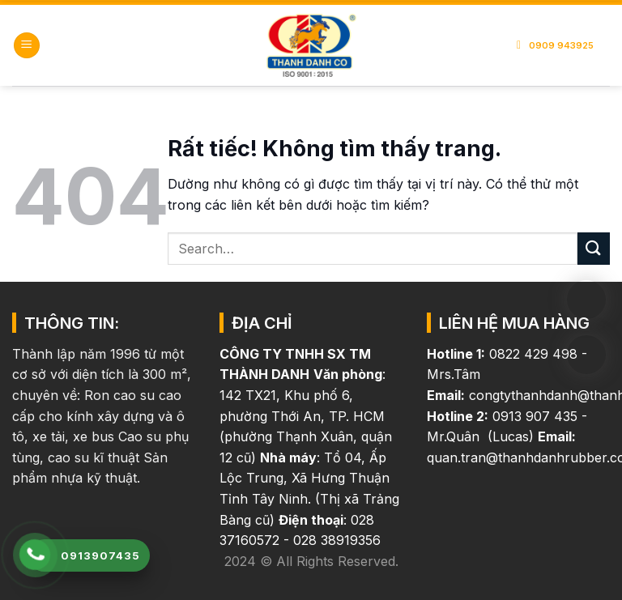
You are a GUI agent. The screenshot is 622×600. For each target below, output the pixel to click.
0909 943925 (557, 45)
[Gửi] (593, 248)
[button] (27, 45)
